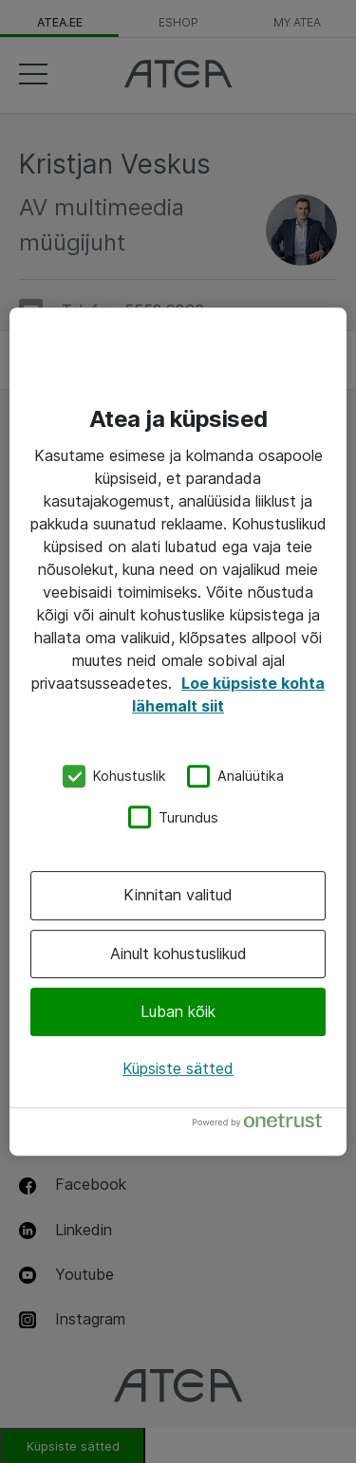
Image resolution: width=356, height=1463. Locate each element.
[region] (178, 731)
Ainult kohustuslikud (178, 953)
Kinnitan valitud (178, 894)
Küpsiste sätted (178, 1068)
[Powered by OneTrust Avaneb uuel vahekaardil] (265, 1125)
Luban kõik (178, 1011)
